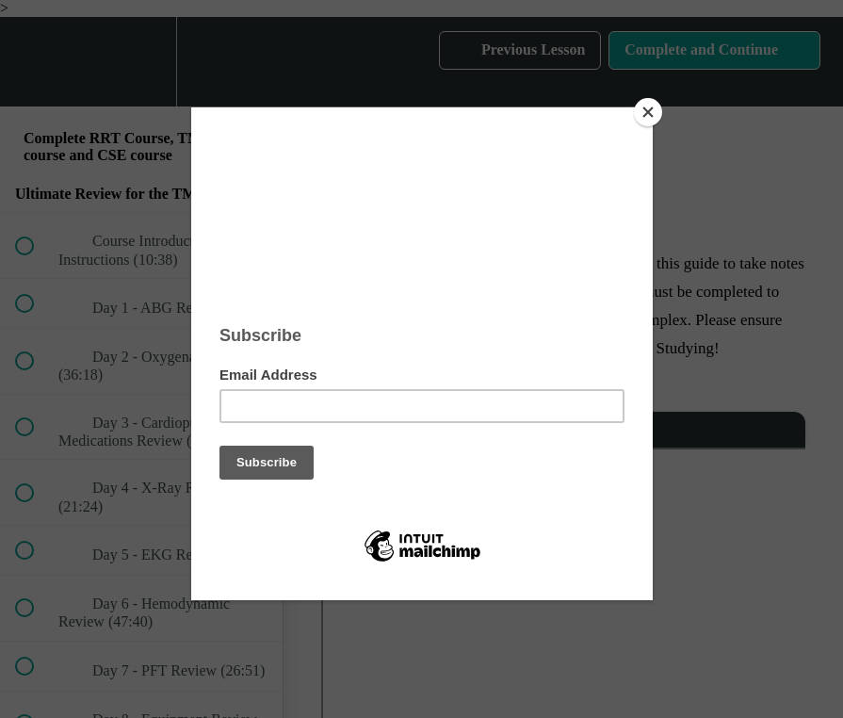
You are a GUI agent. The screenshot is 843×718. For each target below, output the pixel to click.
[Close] (648, 112)
